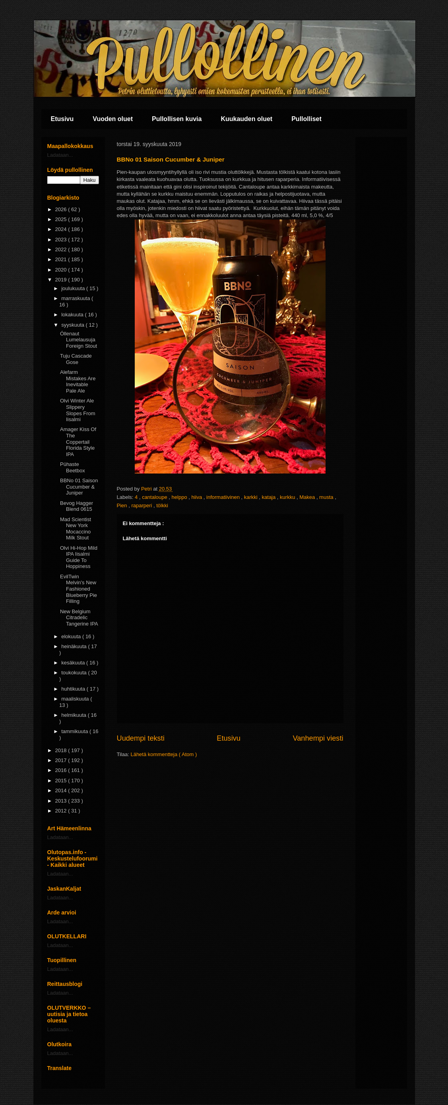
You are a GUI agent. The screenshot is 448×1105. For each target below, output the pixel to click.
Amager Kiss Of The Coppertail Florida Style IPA (78, 441)
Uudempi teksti (141, 738)
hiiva (197, 497)
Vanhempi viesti (318, 738)
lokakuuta (73, 315)
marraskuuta (76, 298)
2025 (61, 219)
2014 (61, 790)
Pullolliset (306, 119)
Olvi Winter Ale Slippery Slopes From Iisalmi (77, 410)
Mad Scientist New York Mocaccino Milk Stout (75, 528)
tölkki (162, 505)
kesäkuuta (73, 663)
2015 (61, 781)
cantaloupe (155, 497)
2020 (61, 270)
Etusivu (62, 119)
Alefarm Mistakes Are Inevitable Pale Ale (77, 381)
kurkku (288, 497)
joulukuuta (73, 288)
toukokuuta (74, 673)
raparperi (142, 505)
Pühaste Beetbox (72, 467)
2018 (61, 750)
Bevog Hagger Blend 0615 (76, 506)
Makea (307, 497)
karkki (251, 497)
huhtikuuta (74, 689)
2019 (61, 280)
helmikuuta (74, 715)
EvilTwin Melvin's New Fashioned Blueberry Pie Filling (78, 589)
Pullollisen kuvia (177, 119)
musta (327, 497)
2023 (61, 240)
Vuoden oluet (113, 119)
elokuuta (71, 636)
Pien (123, 505)
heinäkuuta (74, 646)
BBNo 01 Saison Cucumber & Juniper (79, 486)
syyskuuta (73, 325)
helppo (180, 497)
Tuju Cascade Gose (76, 359)
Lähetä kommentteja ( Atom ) (163, 754)
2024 (61, 229)
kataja (269, 497)
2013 (61, 801)
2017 (61, 760)
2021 (61, 259)
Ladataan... (60, 155)
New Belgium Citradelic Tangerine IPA (79, 617)
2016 (61, 770)
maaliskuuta (75, 699)
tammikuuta (75, 731)
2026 (61, 209)
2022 (61, 249)
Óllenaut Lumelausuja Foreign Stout (78, 340)
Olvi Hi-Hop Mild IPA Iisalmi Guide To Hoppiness (78, 557)
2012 (61, 811)
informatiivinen (223, 497)
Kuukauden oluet (246, 119)
